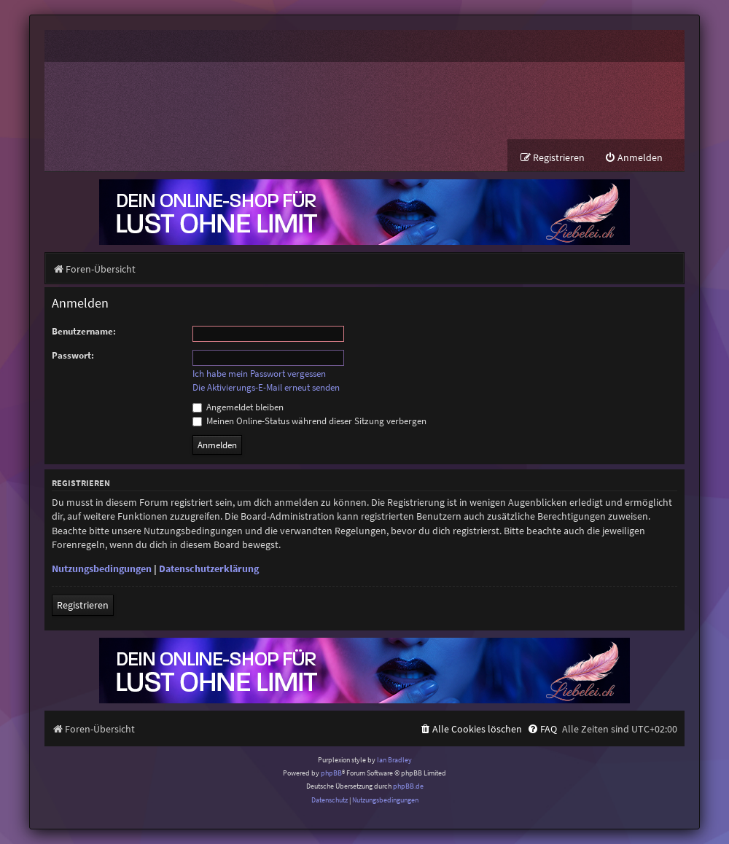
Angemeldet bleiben (238, 407)
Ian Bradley (394, 760)
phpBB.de (408, 787)
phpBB (331, 773)
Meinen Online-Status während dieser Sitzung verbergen (309, 421)
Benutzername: (84, 331)
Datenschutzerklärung (209, 568)
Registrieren (83, 604)
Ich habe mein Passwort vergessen (259, 374)
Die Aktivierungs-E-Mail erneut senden (266, 388)
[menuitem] (633, 157)
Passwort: (73, 355)
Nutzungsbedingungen (102, 568)
